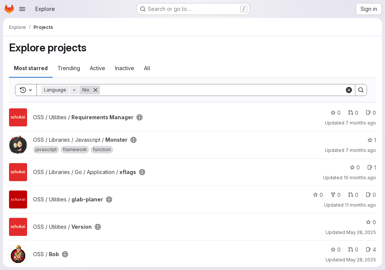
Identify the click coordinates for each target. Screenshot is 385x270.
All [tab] (147, 68)
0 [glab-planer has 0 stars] (318, 195)
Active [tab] (97, 68)
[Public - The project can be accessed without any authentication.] (139, 117)
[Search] (222, 90)
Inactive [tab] (124, 68)
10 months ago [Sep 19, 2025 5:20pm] (360, 177)
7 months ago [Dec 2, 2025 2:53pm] (361, 150)
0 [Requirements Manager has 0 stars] (335, 113)
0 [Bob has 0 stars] (335, 249)
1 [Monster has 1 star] (371, 140)
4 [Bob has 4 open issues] (371, 249)
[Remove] (95, 90)
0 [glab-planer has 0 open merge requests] (353, 195)
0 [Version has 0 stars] (371, 222)
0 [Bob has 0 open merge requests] (353, 249)
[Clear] (348, 90)
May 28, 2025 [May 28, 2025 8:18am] (361, 259)
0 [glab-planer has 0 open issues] (371, 195)
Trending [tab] (69, 68)
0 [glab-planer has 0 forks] (335, 195)
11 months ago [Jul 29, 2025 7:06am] (360, 205)
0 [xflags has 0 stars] (355, 167)
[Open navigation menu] (22, 9)
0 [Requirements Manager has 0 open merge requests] (353, 113)
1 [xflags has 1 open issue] (371, 167)
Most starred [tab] (31, 68)
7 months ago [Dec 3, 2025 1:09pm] (361, 123)
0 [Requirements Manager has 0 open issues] (371, 113)
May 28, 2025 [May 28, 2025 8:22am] (361, 232)
